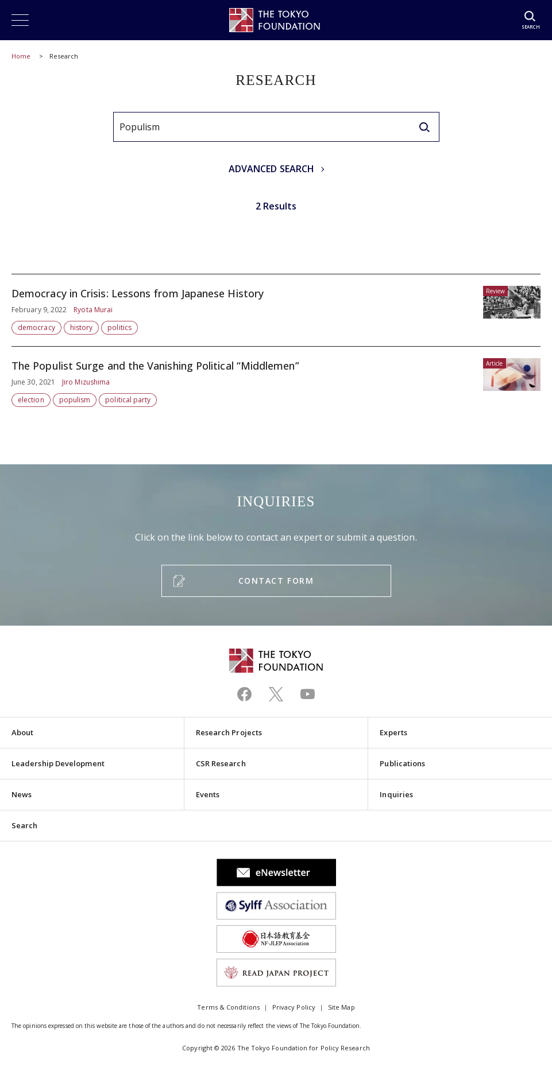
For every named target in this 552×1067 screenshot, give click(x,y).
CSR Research (221, 763)
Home (20, 56)
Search (24, 825)
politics (119, 327)
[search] (424, 126)
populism (75, 400)
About (22, 732)
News (21, 794)
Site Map (341, 1007)
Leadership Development (58, 763)
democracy (36, 327)
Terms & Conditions (228, 1007)
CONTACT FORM (276, 580)
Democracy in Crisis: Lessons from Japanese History (276, 310)
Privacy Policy (293, 1007)
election (31, 400)
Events (207, 794)
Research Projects (229, 732)
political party (127, 400)
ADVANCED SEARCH (271, 168)
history (81, 327)
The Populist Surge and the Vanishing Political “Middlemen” (276, 377)
